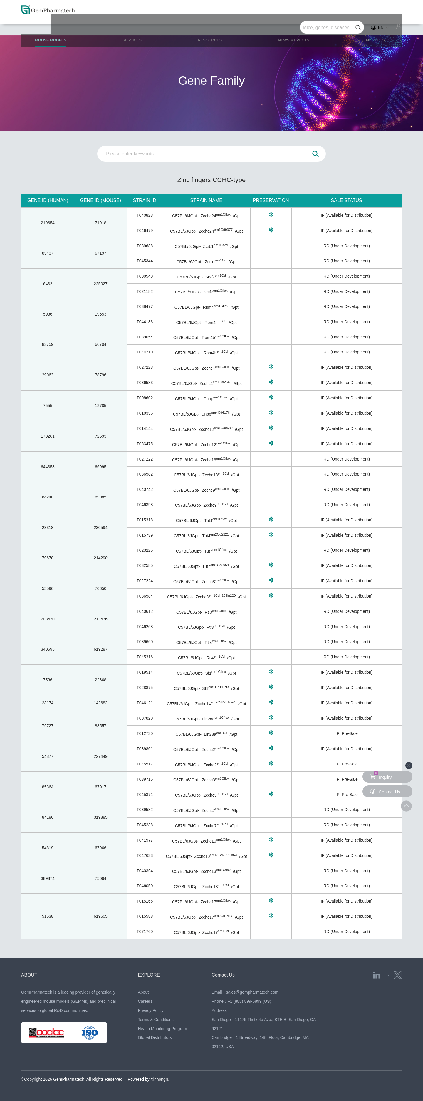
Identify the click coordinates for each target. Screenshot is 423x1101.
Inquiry (381, 775)
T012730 (145, 733)
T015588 (145, 916)
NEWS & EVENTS (292, 26)
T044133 (145, 321)
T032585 (145, 565)
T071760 (145, 931)
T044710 (145, 352)
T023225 (145, 550)
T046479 (145, 230)
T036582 (145, 474)
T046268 (145, 626)
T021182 (145, 291)
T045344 (145, 260)
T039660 (145, 641)
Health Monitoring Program (162, 1028)
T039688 (145, 245)
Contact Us (225, 975)
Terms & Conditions (155, 1019)
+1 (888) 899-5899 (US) (249, 1001)
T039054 (145, 337)
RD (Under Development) (346, 245)
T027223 (145, 367)
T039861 (145, 748)
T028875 (145, 687)
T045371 (145, 794)
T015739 (145, 535)
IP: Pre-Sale (346, 733)
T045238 (145, 825)
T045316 (145, 657)
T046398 (145, 504)
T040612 (145, 611)
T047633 (145, 855)
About (143, 992)
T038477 (145, 306)
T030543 (145, 276)
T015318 (145, 520)
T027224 (145, 580)
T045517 (145, 764)
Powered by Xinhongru (148, 1079)
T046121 (145, 702)
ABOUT (30, 975)
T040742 (145, 489)
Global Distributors (155, 1037)
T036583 (145, 382)
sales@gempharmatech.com (252, 992)
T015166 (145, 901)
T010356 (145, 413)
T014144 (145, 428)
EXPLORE (150, 975)
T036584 (145, 596)
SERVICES (138, 26)
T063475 (145, 443)
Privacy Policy (150, 1010)
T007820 (145, 718)
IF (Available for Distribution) (346, 215)
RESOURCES (211, 26)
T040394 (145, 870)
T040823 (145, 215)
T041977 (145, 840)
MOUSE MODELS (59, 29)
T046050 (145, 885)
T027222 (145, 459)
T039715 (145, 779)
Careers (145, 1001)
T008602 (145, 398)
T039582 (145, 809)
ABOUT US (371, 26)
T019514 (145, 672)
